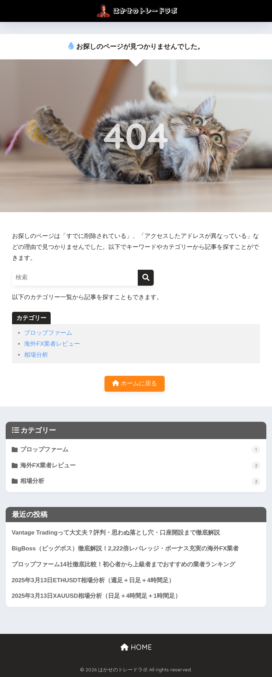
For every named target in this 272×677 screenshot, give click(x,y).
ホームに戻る (134, 383)
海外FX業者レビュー (52, 343)
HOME (136, 647)
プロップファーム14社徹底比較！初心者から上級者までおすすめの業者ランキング (123, 564)
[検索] (146, 278)
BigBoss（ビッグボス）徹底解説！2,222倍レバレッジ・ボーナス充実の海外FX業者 (125, 548)
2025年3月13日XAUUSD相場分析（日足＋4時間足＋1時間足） (99, 596)
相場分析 (36, 354)
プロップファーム (48, 332)
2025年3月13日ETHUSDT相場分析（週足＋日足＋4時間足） (96, 580)
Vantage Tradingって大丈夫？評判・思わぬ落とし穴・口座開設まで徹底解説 (116, 532)
